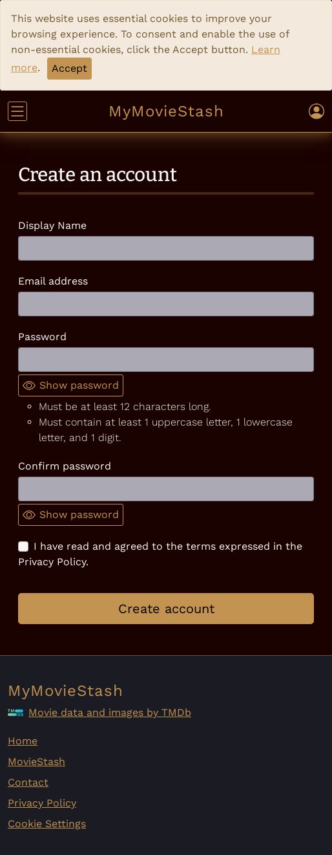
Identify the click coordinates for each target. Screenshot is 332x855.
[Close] (69, 69)
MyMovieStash (166, 111)
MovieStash (36, 761)
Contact (28, 782)
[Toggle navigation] (17, 111)
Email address (53, 281)
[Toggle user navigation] (316, 111)
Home (22, 741)
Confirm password (64, 466)
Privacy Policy (42, 803)
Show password (71, 385)
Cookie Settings (47, 823)
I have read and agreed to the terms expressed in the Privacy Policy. (160, 554)
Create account (166, 608)
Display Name (52, 225)
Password (42, 336)
